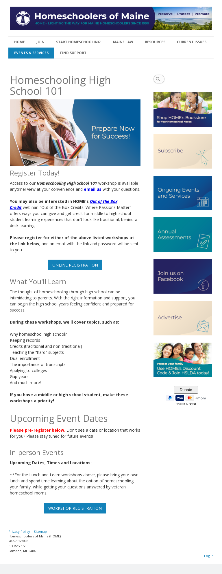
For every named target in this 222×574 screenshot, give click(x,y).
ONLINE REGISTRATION (75, 265)
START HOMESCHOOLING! (78, 41)
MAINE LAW (123, 41)
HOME (19, 41)
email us (92, 189)
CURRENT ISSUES (191, 41)
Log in (209, 556)
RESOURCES (155, 41)
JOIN (40, 41)
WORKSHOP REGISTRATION (75, 508)
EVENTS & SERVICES (31, 52)
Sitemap (40, 531)
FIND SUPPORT (73, 52)
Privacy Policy (19, 531)
